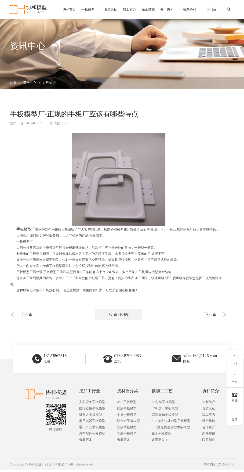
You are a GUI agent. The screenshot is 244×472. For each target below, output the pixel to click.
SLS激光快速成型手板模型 (171, 429)
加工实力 (208, 416)
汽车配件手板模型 (92, 435)
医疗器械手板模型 (92, 410)
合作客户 (208, 429)
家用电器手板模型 (92, 422)
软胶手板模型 (127, 429)
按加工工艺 (162, 392)
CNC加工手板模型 (165, 410)
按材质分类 (127, 392)
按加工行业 (89, 392)
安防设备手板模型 (92, 403)
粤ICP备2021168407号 (218, 466)
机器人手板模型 (90, 416)
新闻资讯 (208, 435)
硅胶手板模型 (127, 410)
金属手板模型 (127, 416)
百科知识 (49, 83)
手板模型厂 (25, 229)
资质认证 (208, 410)
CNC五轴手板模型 (165, 416)
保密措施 (208, 422)
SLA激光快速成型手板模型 (171, 422)
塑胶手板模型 (127, 435)
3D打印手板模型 (163, 403)
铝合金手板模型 (128, 422)
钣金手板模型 (161, 435)
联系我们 (208, 441)
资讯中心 (29, 83)
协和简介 (210, 392)
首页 (13, 83)
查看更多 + (87, 441)
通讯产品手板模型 (92, 429)
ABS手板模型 (126, 403)
